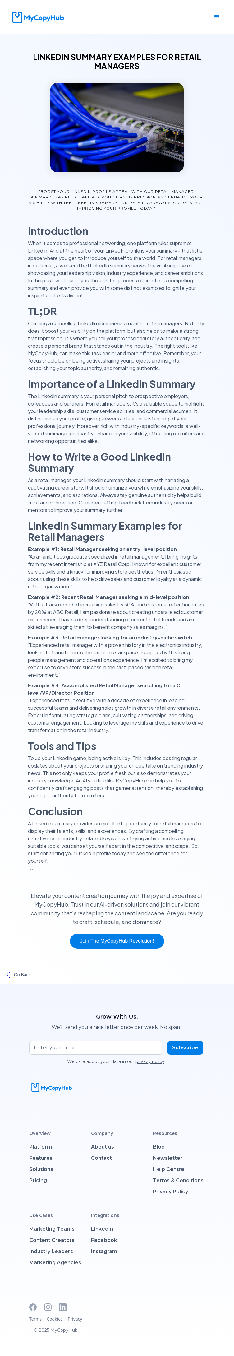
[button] (217, 16)
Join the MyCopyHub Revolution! (117, 941)
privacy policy (149, 1061)
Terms (35, 1319)
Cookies (54, 1319)
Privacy (75, 1319)
